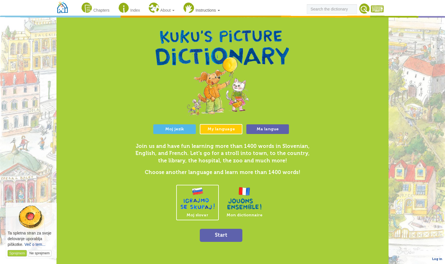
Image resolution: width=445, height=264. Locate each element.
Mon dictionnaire (244, 202)
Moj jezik (174, 129)
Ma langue (268, 129)
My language (221, 129)
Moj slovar (197, 202)
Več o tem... (34, 244)
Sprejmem (17, 253)
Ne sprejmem (40, 253)
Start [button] (221, 235)
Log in (437, 259)
